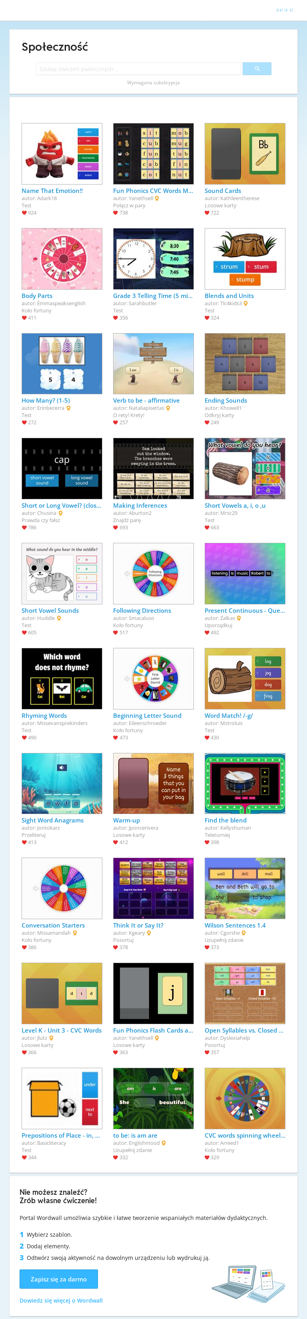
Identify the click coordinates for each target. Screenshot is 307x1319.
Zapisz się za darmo (59, 1279)
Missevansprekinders (62, 723)
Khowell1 (231, 407)
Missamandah (54, 932)
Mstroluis (231, 723)
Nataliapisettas (146, 407)
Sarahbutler (143, 303)
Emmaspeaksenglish (61, 303)
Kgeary (137, 932)
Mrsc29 (228, 512)
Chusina (46, 512)
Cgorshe (230, 932)
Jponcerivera (143, 827)
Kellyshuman (235, 827)
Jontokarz (48, 827)
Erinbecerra (50, 407)
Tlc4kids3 (231, 303)
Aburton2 (140, 512)
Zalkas (227, 618)
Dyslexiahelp (235, 1037)
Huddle (46, 618)
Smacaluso (141, 618)
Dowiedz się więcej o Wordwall (61, 1300)
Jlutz (42, 1037)
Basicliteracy (51, 1142)
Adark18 (47, 198)
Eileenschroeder (148, 723)
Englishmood (144, 1142)
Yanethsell (141, 198)
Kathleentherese (239, 198)
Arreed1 (229, 1142)
